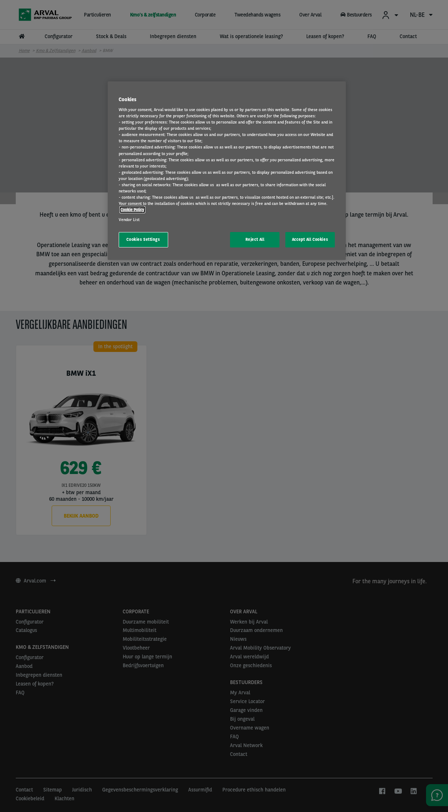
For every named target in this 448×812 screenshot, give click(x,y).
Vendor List (129, 219)
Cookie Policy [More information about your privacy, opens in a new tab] (132, 209)
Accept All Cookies (310, 239)
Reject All (254, 239)
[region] (227, 170)
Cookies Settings (143, 239)
